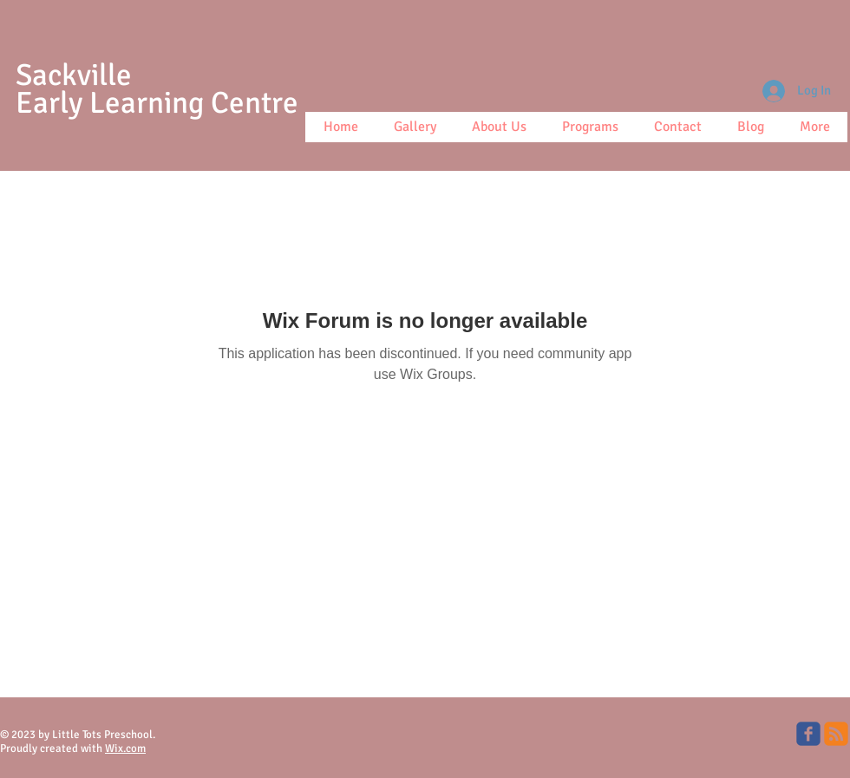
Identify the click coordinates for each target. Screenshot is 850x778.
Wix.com (125, 748)
